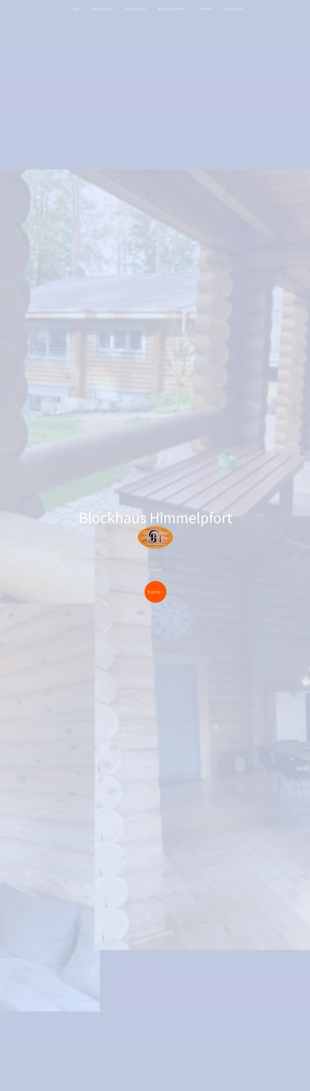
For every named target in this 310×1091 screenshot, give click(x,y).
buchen (155, 592)
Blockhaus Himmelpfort (155, 517)
